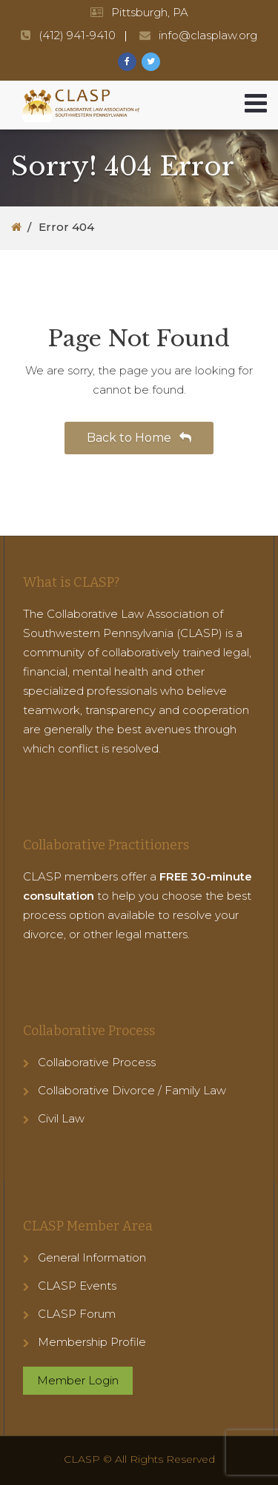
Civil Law (61, 1118)
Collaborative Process (97, 1062)
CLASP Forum (77, 1314)
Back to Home (139, 438)
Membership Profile (92, 1342)
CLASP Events (77, 1286)
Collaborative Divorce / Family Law (132, 1090)
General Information (92, 1257)
